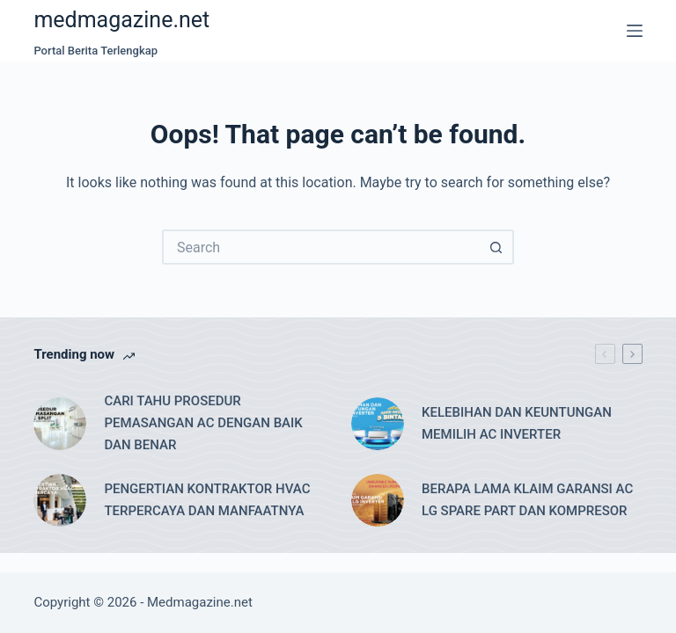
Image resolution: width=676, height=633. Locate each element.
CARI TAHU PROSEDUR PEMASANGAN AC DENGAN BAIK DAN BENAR (203, 423)
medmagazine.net (121, 20)
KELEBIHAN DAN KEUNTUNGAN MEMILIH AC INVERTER (517, 423)
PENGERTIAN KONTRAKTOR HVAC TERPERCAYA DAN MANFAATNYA (207, 500)
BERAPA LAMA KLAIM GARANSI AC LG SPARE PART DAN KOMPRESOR (527, 500)
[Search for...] (320, 247)
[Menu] (635, 31)
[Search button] (496, 247)
